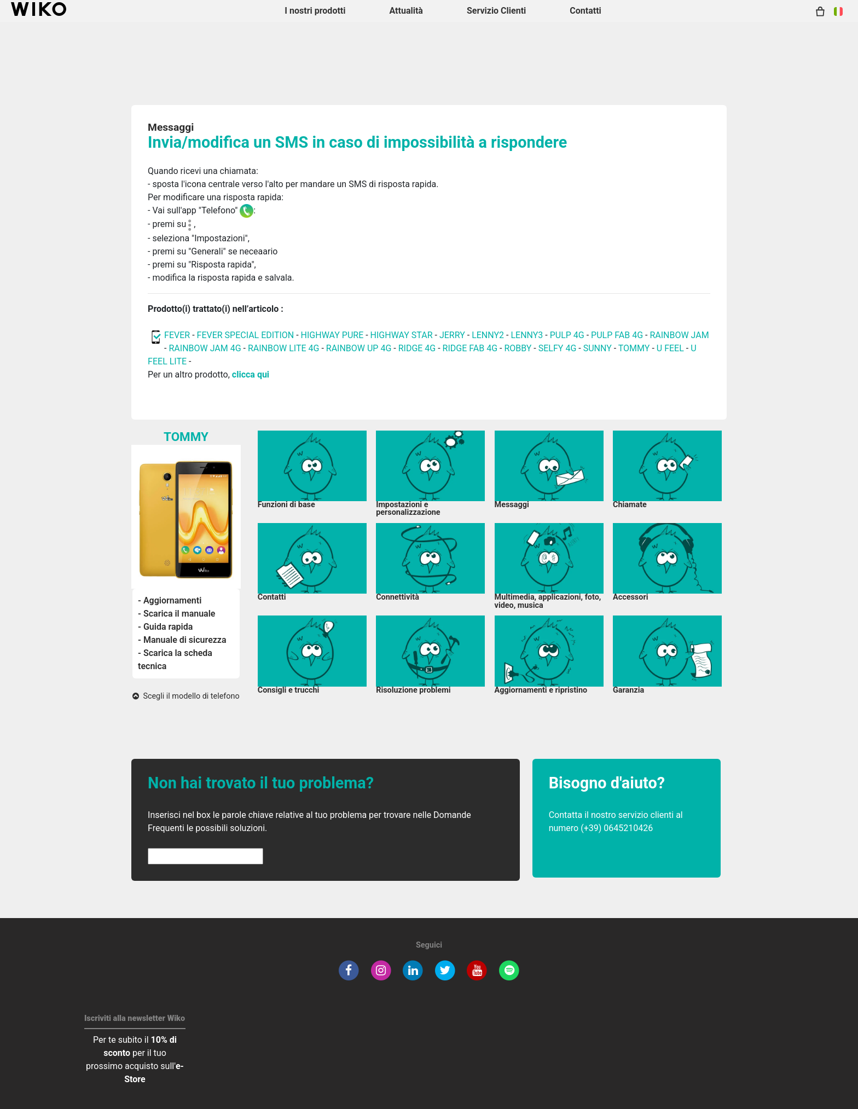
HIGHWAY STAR (402, 335)
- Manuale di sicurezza (182, 640)
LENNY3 (527, 335)
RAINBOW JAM (679, 335)
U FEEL (670, 348)
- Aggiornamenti (169, 600)
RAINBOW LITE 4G (283, 348)
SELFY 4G (557, 348)
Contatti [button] (585, 10)
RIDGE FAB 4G (470, 348)
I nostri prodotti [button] (315, 10)
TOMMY (634, 348)
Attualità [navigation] (405, 10)
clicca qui (250, 374)
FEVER (178, 335)
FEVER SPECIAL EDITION (245, 335)
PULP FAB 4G (617, 335)
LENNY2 (488, 335)
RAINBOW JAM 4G (205, 348)
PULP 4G (567, 335)
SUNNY (597, 348)
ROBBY (517, 348)
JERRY (452, 335)
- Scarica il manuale (176, 613)
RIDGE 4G (417, 348)
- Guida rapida (165, 627)
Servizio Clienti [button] (496, 10)
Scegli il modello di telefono (185, 696)
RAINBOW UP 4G (360, 348)
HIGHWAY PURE (333, 335)
